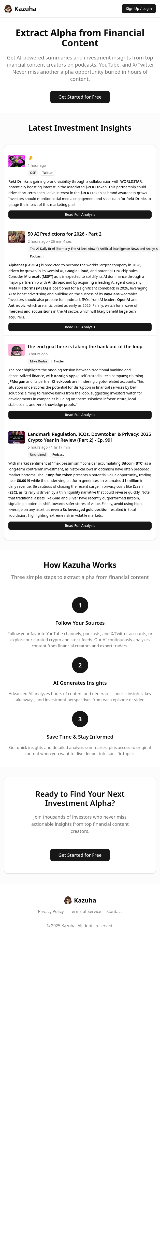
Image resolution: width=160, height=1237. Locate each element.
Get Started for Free (80, 97)
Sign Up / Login (139, 8)
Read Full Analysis (80, 214)
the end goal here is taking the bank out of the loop (85, 346)
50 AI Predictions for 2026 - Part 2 (64, 234)
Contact (114, 911)
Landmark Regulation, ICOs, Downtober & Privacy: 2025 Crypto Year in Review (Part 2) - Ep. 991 (89, 437)
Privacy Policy (51, 911)
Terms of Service (85, 911)
